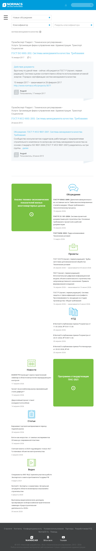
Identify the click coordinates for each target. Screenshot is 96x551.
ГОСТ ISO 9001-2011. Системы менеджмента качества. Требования (47, 53)
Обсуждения (73, 194)
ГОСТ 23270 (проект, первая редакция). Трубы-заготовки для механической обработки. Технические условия (72, 261)
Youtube (63, 538)
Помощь (53, 532)
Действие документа (24, 67)
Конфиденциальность (33, 529)
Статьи (31, 421)
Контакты (18, 529)
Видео (31, 469)
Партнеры (69, 529)
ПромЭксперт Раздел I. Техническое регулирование (36, 42)
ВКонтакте (48, 538)
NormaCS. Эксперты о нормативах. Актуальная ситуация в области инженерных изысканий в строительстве (30, 488)
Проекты (73, 254)
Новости (31, 369)
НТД (73, 318)
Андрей (23, 91)
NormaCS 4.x (44, 532)
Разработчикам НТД (83, 529)
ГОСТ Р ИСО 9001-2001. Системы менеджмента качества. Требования (49, 118)
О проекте (8, 529)
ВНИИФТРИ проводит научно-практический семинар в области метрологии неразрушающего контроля (31, 377)
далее (25, 148)
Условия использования (54, 529)
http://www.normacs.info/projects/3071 (32, 85)
